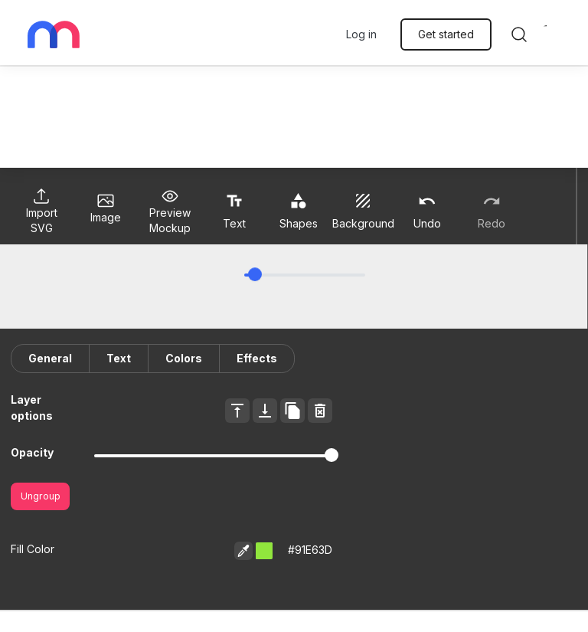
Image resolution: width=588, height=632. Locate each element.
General (50, 358)
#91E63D (310, 549)
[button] (264, 550)
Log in (361, 34)
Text (118, 358)
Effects (257, 358)
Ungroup (40, 496)
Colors (183, 358)
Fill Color (32, 548)
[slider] (255, 274)
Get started (446, 34)
